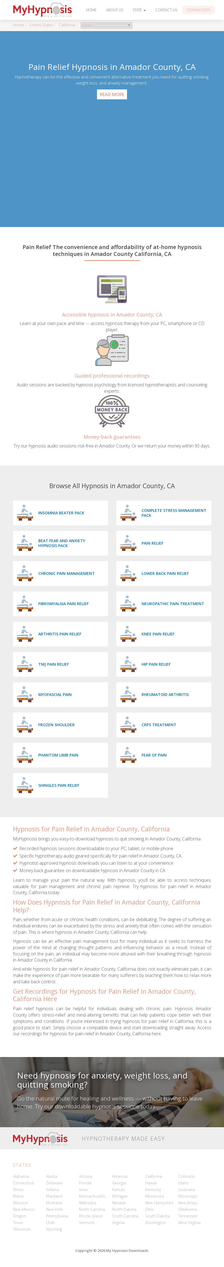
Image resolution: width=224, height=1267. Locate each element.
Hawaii (151, 1183)
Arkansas (120, 1176)
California (67, 25)
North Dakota (124, 1209)
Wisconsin (22, 1229)
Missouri (20, 1202)
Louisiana (186, 1189)
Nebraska (87, 1202)
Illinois (18, 1189)
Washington (155, 1222)
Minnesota (154, 1196)
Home (91, 10)
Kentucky (153, 1189)
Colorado (186, 1176)
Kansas (118, 1189)
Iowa (83, 1189)
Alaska (51, 1176)
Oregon (19, 1216)
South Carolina (125, 1216)
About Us (114, 10)
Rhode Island (90, 1216)
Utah (50, 1222)
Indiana (52, 1189)
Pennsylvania (57, 1216)
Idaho (183, 1183)
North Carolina (92, 1209)
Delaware (54, 1183)
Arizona (85, 1176)
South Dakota (157, 1216)
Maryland (54, 1196)
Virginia (118, 1222)
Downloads (198, 10)
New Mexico (23, 1209)
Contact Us (166, 10)
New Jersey (187, 1202)
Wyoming (54, 1229)
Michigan (120, 1196)
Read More (112, 94)
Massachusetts (92, 1196)
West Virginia (189, 1222)
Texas (18, 1222)
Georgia (119, 1183)
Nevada (119, 1202)
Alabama (21, 1176)
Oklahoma (187, 1209)
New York (54, 1209)
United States (41, 25)
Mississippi (188, 1196)
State (139, 10)
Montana (54, 1202)
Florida (85, 1183)
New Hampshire (159, 1202)
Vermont (87, 1222)
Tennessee (187, 1216)
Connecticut (23, 1183)
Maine (18, 1196)
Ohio (149, 1209)
